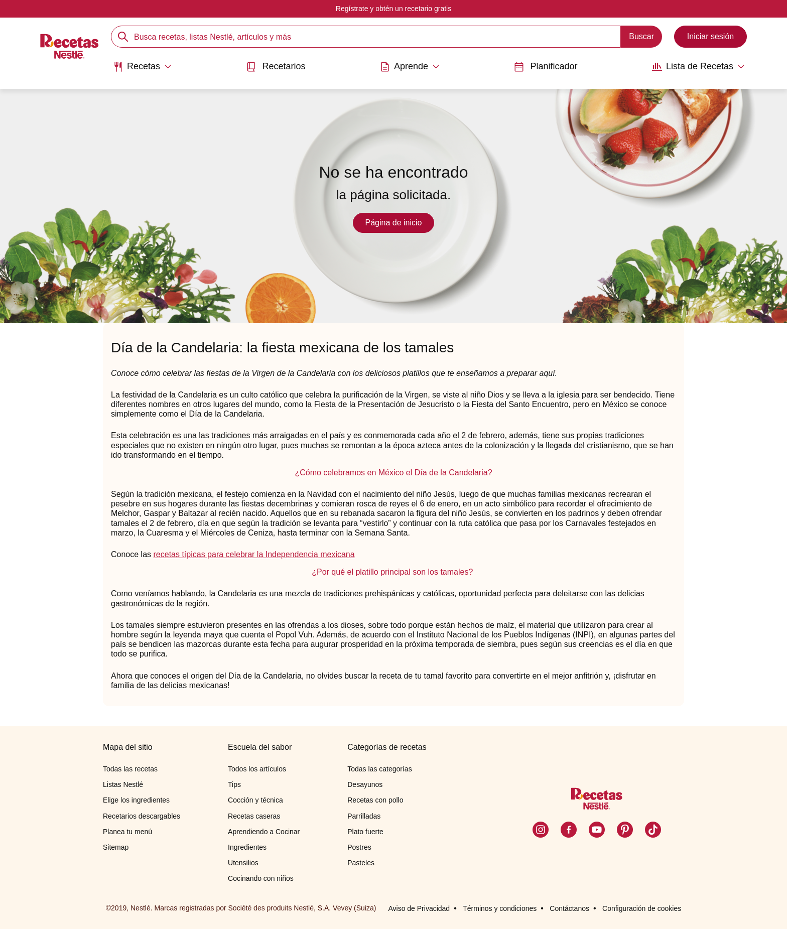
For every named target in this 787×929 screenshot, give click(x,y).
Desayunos (364, 784)
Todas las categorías (379, 769)
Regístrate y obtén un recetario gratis (393, 9)
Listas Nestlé (123, 784)
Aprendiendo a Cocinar (264, 832)
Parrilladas (363, 816)
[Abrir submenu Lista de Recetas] (698, 66)
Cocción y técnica (255, 800)
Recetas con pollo (375, 800)
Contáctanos (569, 908)
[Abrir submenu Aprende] (410, 66)
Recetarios (275, 66)
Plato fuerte (365, 832)
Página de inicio (393, 222)
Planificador (545, 66)
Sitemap (115, 847)
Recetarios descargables (141, 816)
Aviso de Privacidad (419, 908)
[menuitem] (142, 70)
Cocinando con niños (261, 878)
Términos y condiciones (500, 908)
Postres (359, 847)
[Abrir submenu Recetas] (142, 66)
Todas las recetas (130, 769)
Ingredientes (247, 847)
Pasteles (360, 863)
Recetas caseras (254, 816)
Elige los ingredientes (136, 800)
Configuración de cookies (641, 908)
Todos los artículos (257, 769)
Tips (234, 784)
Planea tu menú (127, 832)
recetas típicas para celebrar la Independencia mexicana (254, 554)
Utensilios (243, 863)
